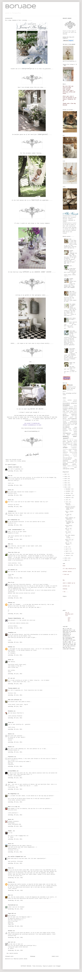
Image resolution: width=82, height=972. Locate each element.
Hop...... (72, 239)
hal (76, 417)
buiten (75, 408)
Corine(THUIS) (12, 771)
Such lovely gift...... (68, 526)
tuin (75, 450)
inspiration (73, 421)
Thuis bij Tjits (12, 552)
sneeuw (70, 449)
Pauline (10, 882)
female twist (73, 411)
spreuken (74, 449)
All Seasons (11, 569)
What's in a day (12, 806)
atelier (75, 401)
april (67, 549)
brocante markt (73, 406)
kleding (75, 428)
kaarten (65, 424)
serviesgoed (74, 445)
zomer (75, 467)
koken (70, 430)
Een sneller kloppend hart (15, 856)
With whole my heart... (72, 319)
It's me (10, 678)
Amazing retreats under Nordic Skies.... (70, 508)
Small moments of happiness (70, 518)
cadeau (65, 410)
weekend (75, 461)
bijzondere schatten (70, 403)
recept (64, 444)
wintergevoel (70, 462)
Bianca (10, 746)
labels (64, 431)
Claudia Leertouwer (13, 467)
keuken (64, 428)
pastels (70, 441)
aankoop (69, 400)
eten (64, 411)
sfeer (65, 448)
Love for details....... (70, 504)
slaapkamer (74, 447)
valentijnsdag (73, 452)
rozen (75, 444)
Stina (9, 722)
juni (67, 501)
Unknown (10, 602)
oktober (68, 493)
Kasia (10, 819)
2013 (65, 482)
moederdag (74, 434)
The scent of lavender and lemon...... (69, 522)
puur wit (10, 942)
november (68, 491)
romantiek (69, 444)
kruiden (75, 430)
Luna (64, 434)
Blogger (58, 966)
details (75, 409)
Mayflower (11, 782)
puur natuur (74, 443)
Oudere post (55, 956)
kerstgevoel (66, 426)
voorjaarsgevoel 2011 (70, 459)
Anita (9, 489)
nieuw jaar (66, 440)
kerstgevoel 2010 (70, 427)
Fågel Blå (11, 913)
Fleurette (11, 756)
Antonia (10, 930)
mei (67, 547)
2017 (65, 474)
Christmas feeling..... (73, 349)
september (69, 495)
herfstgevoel (72, 418)
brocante (65, 407)
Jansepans (11, 511)
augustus (68, 497)
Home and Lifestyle (13, 699)
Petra (9, 499)
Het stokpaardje (12, 519)
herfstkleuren (66, 420)
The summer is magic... (72, 305)
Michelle (10, 711)
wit (76, 462)
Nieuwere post (9, 956)
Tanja (9, 868)
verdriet (65, 453)
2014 (65, 480)
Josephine (11, 632)
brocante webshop (68, 408)
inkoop (64, 421)
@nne (9, 544)
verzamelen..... (67, 455)
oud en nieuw (73, 440)
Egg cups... (72, 291)
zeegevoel (65, 467)
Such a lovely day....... (69, 512)
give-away (74, 415)
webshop (23, 461)
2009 (65, 560)
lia (9, 475)
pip (64, 443)
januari (68, 555)
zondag (72, 468)
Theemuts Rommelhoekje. (15, 618)
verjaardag (74, 453)
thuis (64, 450)
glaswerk (65, 417)
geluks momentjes (70, 414)
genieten (66, 415)
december (68, 489)
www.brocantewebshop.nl (32, 431)
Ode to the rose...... (68, 529)
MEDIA (68, 434)
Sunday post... (71, 279)
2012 (65, 485)
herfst (64, 418)
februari (68, 553)
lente (75, 431)
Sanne (9, 659)
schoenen (65, 445)
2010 (65, 558)
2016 (65, 476)
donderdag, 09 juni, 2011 (15, 877)
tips (70, 450)
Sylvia (10, 734)
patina (75, 441)
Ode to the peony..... (68, 544)
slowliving (65, 449)
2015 (65, 478)
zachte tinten (71, 465)
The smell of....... (68, 532)
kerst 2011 (74, 424)
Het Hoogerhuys (12, 793)
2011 (65, 487)
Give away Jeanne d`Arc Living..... (73, 332)
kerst (68, 424)
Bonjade (20, 6)
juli (67, 499)
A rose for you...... (68, 515)
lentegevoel (67, 433)
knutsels (65, 430)
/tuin (64, 400)
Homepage (32, 956)
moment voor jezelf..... (70, 437)
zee (76, 465)
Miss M (10, 582)
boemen (75, 405)
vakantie (65, 452)
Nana (9, 895)
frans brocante (73, 412)
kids (69, 428)
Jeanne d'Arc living (15, 461)
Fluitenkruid (11, 905)
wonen (65, 464)
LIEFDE (75, 433)
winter (64, 462)
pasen (64, 441)
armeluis (65, 401)
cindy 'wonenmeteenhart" (15, 529)
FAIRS (67, 411)
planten (67, 443)
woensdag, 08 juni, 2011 (15, 471)
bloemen (66, 405)
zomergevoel (66, 468)
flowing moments (12, 688)
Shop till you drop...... (69, 540)
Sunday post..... (72, 251)
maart (67, 551)
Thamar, (10, 830)
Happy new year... (72, 363)
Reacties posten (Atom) (20, 958)
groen (71, 417)
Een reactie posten (12, 953)
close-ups (70, 409)
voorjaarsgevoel (67, 458)
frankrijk (65, 412)
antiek (75, 400)
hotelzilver (74, 420)
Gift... (71, 265)
